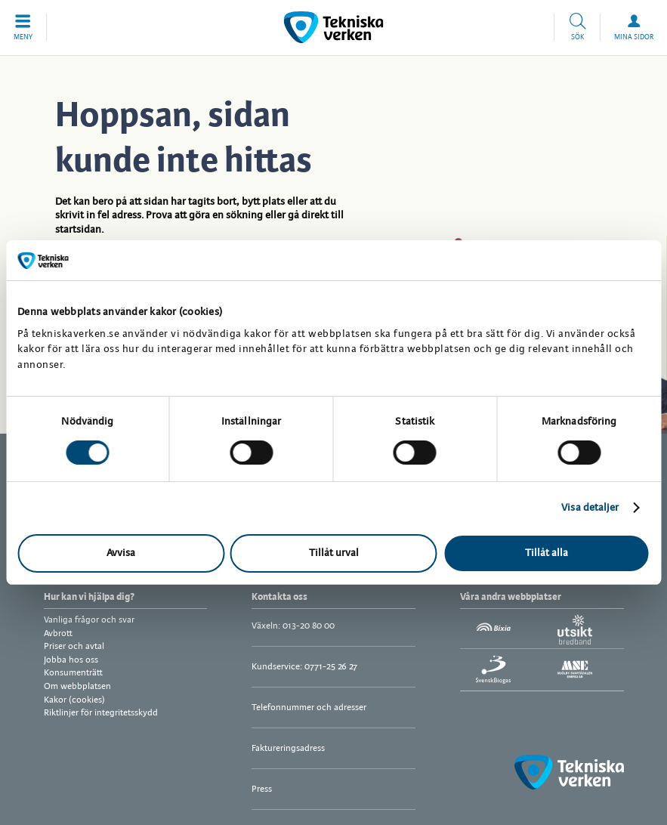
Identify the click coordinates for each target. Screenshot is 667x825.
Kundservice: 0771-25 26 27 (304, 667)
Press (262, 789)
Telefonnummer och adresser (309, 707)
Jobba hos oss (71, 660)
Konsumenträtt (73, 673)
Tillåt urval (334, 553)
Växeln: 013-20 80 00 (293, 626)
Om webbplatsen (77, 686)
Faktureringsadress (288, 748)
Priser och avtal (74, 646)
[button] (23, 27)
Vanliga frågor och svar (89, 620)
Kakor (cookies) (74, 700)
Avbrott (58, 633)
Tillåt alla (546, 553)
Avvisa (121, 553)
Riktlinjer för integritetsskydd (101, 713)
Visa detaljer (590, 508)
